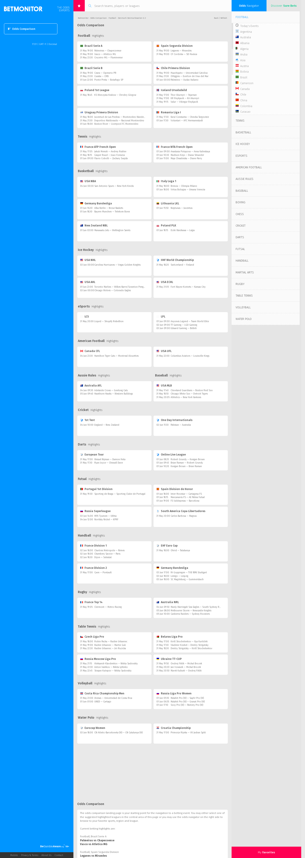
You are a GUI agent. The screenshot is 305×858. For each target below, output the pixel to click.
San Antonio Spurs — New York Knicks (114, 186)
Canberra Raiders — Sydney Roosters (190, 613)
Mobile (14, 855)
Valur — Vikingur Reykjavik (184, 101)
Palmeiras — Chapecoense (107, 50)
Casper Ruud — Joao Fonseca (109, 155)
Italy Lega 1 (166, 181)
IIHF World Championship (175, 260)
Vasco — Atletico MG (105, 54)
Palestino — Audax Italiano (184, 79)
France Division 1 (93, 545)
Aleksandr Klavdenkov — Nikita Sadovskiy (116, 663)
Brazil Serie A (91, 45)
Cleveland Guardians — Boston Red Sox (192, 390)
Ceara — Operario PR (105, 72)
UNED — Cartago (102, 701)
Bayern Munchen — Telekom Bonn (112, 211)
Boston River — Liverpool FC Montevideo (116, 123)
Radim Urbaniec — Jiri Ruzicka (110, 648)
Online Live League (171, 454)
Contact (59, 855)
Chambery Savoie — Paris (107, 553)
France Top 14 (91, 602)
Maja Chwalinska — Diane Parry (186, 158)
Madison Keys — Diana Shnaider (187, 155)
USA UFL (164, 351)
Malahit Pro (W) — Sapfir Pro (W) (187, 698)
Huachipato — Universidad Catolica (189, 72)
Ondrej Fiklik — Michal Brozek (186, 663)
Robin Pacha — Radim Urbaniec (110, 641)
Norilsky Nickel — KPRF (106, 519)
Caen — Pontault (103, 572)
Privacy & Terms (29, 855)
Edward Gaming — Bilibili (184, 328)
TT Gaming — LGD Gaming (184, 324)
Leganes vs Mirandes (93, 855)
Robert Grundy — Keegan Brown (188, 459)
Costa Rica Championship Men (102, 693)
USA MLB (164, 385)
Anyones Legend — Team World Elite (190, 321)
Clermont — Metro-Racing (108, 607)
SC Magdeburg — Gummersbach (187, 579)
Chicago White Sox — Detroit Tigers (189, 393)
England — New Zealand (106, 424)
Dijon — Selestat (103, 557)
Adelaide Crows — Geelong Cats (111, 390)
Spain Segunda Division (174, 45)
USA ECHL (164, 282)
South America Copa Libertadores (181, 511)
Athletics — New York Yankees (186, 397)
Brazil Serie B (91, 68)
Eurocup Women (92, 728)
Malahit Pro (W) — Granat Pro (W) (188, 701)
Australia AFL (91, 385)
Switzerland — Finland (182, 264)
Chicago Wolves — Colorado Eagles (112, 290)
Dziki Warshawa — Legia (183, 230)
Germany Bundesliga (96, 203)
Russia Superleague (95, 511)
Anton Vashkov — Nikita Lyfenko (111, 667)
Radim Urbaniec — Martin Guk (110, 645)
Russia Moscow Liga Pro (98, 659)
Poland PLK (166, 225)
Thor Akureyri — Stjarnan (184, 95)
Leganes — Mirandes (181, 50)
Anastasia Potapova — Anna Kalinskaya (190, 151)
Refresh (223, 18)
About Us (46, 855)
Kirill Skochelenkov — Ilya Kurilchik (189, 641)
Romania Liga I (168, 112)
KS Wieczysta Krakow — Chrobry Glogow (115, 95)
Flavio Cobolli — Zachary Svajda (111, 158)
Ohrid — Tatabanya (180, 550)
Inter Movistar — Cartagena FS (186, 493)
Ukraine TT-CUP (169, 659)
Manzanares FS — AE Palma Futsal (188, 497)
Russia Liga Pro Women (174, 693)
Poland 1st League (94, 90)
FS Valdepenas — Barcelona (185, 500)
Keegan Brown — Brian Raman (186, 466)
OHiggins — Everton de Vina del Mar (189, 76)
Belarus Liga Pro (169, 636)
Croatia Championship (173, 728)
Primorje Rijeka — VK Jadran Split (188, 732)
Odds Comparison (21, 28)
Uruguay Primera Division (99, 112)
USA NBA (88, 181)
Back (216, 18)
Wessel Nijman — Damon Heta (109, 459)
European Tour (92, 454)
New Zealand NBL (94, 225)
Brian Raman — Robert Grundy (187, 462)
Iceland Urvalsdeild (171, 90)
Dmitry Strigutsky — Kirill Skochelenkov (191, 648)
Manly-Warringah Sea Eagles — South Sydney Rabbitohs (199, 607)
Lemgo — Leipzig (179, 576)
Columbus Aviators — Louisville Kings (190, 355)
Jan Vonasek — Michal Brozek (186, 667)
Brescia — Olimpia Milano (184, 186)
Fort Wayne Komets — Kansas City (188, 286)
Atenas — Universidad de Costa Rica (113, 698)
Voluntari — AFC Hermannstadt (187, 120)
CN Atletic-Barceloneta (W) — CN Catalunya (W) (118, 732)
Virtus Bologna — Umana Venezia (188, 189)
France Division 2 (93, 567)
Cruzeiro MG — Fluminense (108, 57)
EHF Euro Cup (167, 545)
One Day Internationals (174, 420)
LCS (84, 316)
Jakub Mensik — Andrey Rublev (110, 151)
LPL (161, 316)
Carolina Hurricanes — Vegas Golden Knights (117, 264)
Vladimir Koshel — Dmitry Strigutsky (189, 645)
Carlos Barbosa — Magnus (184, 515)
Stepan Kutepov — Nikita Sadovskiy (112, 670)
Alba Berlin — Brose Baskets (108, 208)
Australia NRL (167, 602)
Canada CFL (90, 351)
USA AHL (87, 282)
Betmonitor (83, 18)
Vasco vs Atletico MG (93, 844)
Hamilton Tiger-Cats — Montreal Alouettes (116, 355)
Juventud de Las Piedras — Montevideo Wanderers (121, 117)
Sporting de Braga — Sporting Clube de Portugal (119, 493)
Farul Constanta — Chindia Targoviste (190, 117)
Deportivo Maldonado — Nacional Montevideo (119, 120)
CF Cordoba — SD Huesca (184, 54)
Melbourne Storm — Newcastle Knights (191, 610)
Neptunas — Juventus (181, 208)
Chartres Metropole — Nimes (109, 550)
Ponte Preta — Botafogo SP (108, 79)
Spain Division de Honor (174, 489)
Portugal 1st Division (96, 489)
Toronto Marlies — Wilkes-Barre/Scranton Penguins (121, 286)
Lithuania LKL (167, 203)
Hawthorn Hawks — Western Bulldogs (113, 393)
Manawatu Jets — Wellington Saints (112, 230)
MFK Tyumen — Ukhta (105, 515)
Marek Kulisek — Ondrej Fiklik (186, 670)
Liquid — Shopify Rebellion (108, 321)
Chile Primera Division (173, 68)
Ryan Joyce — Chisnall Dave (108, 462)
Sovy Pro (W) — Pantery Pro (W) (187, 704)
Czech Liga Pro (92, 636)
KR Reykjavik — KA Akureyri (185, 98)
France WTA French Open (174, 146)
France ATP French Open (98, 146)
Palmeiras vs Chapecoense (97, 840)
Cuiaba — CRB (101, 76)
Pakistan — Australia (181, 424)
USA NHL (88, 260)
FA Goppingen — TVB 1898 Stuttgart (189, 572)
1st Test (87, 420)
